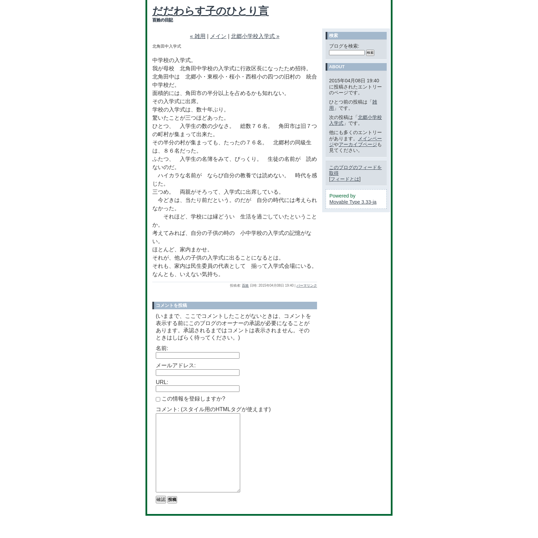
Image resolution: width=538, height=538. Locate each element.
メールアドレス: (176, 365)
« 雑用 (198, 36)
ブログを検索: (344, 46)
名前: (162, 348)
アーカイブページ (358, 144)
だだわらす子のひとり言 (210, 10)
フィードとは (344, 179)
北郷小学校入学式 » (255, 36)
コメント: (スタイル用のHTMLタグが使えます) (213, 409)
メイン (218, 36)
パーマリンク (306, 285)
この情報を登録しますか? (190, 399)
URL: (162, 382)
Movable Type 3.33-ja (352, 202)
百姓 (245, 285)
